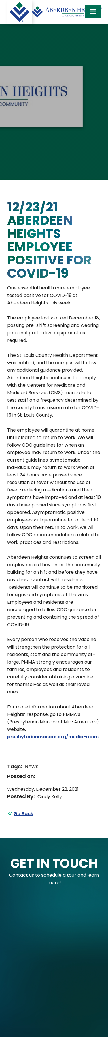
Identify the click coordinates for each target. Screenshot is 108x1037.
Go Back (23, 813)
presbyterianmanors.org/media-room (53, 736)
